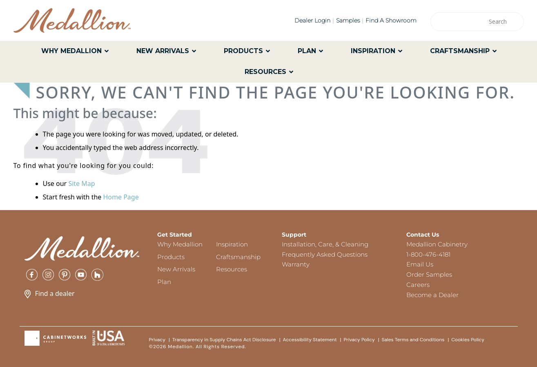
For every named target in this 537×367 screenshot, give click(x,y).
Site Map (81, 183)
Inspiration (232, 244)
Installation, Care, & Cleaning (325, 244)
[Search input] (473, 21)
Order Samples (429, 274)
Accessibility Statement (309, 339)
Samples (348, 20)
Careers (418, 285)
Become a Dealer (432, 295)
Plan (164, 282)
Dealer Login (312, 20)
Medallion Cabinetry (437, 244)
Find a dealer (50, 293)
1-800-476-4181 (428, 254)
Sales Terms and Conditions (413, 339)
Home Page (120, 196)
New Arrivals (176, 269)
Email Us (419, 264)
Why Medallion (180, 244)
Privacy (157, 339)
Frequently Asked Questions (325, 254)
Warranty (296, 264)
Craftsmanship (238, 257)
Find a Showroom (391, 20)
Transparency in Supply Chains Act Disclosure (224, 339)
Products (171, 257)
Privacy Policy (358, 339)
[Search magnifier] (514, 21)
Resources (231, 269)
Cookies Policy (467, 339)
